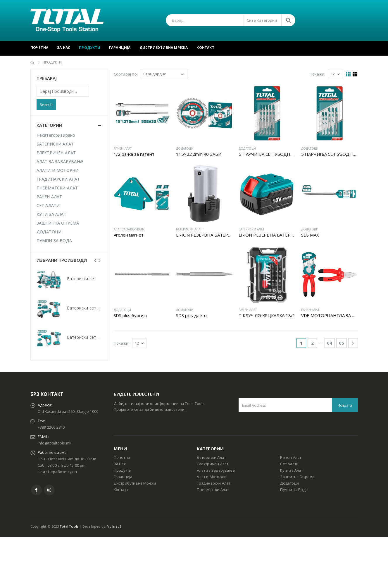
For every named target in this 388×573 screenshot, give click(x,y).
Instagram (49, 490)
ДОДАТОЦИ (185, 148)
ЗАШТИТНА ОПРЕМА (58, 223)
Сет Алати (289, 463)
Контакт (205, 47)
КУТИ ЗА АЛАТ (51, 214)
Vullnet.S (114, 526)
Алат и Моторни (212, 476)
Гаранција (120, 47)
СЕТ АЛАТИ (48, 205)
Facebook (36, 490)
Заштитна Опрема (297, 476)
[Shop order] (164, 74)
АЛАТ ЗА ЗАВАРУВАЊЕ (130, 229)
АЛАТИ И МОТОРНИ (58, 170)
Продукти (89, 47)
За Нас (63, 47)
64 (329, 343)
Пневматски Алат (213, 489)
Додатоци (289, 483)
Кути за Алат (291, 470)
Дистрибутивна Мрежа (163, 47)
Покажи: (317, 74)
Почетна (39, 47)
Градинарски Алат (213, 483)
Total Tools (69, 526)
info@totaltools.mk (54, 443)
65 (341, 343)
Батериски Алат (211, 457)
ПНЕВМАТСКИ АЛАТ (57, 188)
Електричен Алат (212, 463)
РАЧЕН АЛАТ (123, 148)
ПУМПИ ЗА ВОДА (54, 240)
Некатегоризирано (56, 135)
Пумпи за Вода (294, 489)
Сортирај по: (126, 74)
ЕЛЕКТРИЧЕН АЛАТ (56, 152)
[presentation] (95, 260)
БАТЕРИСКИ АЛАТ (189, 229)
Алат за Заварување (216, 470)
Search (46, 104)
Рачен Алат (290, 457)
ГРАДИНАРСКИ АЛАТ (58, 179)
